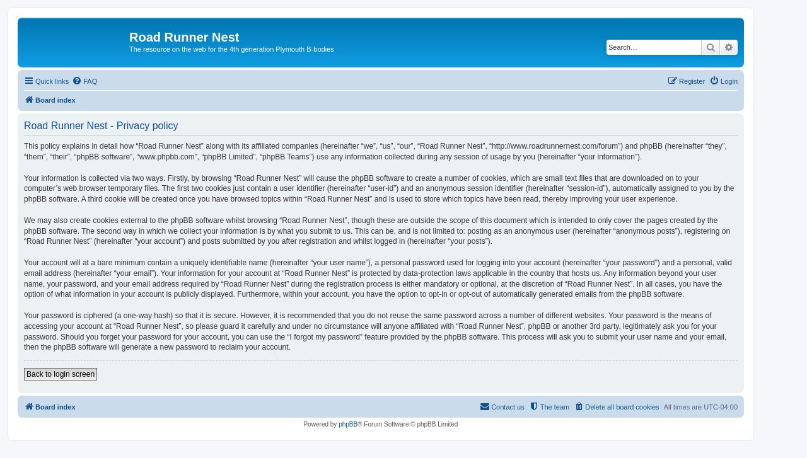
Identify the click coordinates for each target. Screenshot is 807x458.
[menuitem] (84, 81)
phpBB (348, 424)
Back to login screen (60, 374)
